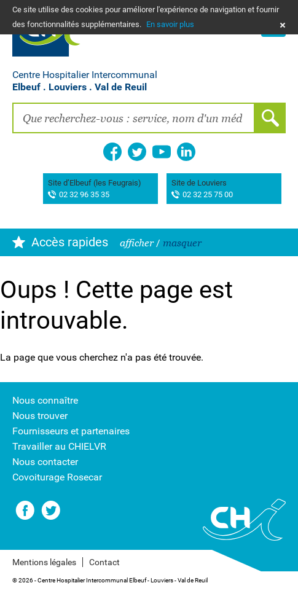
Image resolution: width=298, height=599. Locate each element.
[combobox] (133, 118)
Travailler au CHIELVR (59, 446)
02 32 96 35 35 (84, 195)
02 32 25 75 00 (207, 195)
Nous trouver (40, 415)
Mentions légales (44, 562)
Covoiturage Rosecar (57, 477)
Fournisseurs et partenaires (71, 431)
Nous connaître (45, 400)
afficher (137, 243)
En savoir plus (170, 24)
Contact (104, 562)
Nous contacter (45, 462)
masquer (182, 243)
